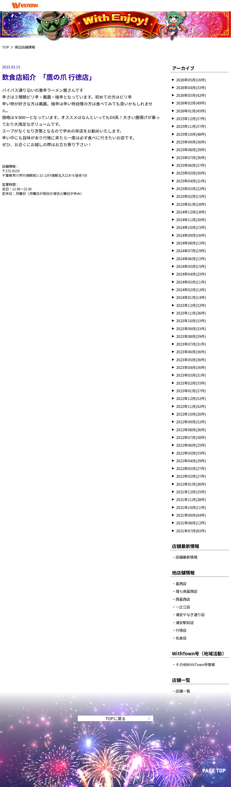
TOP (5, 47)
